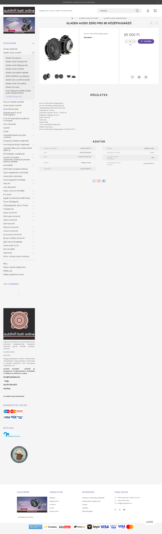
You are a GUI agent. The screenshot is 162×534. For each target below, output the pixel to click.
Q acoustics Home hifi (12, 238)
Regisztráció (54, 504)
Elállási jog (7, 274)
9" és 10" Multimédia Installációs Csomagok (16, 123)
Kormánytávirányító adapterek (16, 148)
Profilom (53, 508)
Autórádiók (8, 168)
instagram (119, 513)
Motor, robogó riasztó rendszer (16, 260)
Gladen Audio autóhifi (12, 56)
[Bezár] (158, 2)
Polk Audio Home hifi (11, 219)
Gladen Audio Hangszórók (16, 65)
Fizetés (84, 508)
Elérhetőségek (87, 514)
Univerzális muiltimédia (12, 179)
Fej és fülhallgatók (10, 205)
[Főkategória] (72, 21)
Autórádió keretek (10, 112)
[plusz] (134, 44)
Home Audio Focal (11, 248)
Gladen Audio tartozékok (16, 87)
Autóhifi (6, 131)
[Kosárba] (146, 44)
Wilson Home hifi (10, 223)
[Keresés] (119, 10)
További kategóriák (14, 100)
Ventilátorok (8, 212)
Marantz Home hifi (10, 230)
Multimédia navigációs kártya (15, 172)
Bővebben (88, 41)
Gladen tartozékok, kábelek (17, 76)
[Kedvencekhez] (132, 80)
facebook (115, 513)
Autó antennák (9, 127)
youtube (124, 513)
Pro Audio (7, 197)
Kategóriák (9, 46)
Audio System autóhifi (12, 108)
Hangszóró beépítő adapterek (16, 144)
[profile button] (148, 10)
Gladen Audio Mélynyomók (17, 68)
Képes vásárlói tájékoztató (14, 270)
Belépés (52, 501)
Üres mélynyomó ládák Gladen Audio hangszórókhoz (18, 95)
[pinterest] (99, 184)
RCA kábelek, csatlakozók (14, 157)
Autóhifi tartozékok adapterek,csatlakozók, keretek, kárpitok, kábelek (16, 163)
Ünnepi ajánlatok (10, 52)
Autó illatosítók (9, 190)
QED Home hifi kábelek (12, 245)
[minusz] (126, 44)
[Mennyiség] (130, 44)
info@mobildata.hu (11, 380)
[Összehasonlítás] (139, 80)
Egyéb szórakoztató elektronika (16, 201)
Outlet (6, 135)
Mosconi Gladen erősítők (13, 105)
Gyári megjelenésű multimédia (15, 176)
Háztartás (7, 256)
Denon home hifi (10, 216)
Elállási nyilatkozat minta (13, 278)
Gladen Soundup (12, 90)
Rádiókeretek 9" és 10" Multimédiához (12, 117)
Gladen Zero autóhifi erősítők (18, 83)
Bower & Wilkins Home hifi (14, 241)
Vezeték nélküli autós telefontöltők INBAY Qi (17, 152)
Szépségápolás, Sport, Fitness (15, 208)
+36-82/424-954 (66, 11)
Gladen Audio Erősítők (15, 72)
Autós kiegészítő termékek (14, 183)
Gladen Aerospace (13, 61)
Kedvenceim (54, 514)
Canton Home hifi (10, 234)
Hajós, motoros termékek (13, 194)
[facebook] (94, 184)
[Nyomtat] (146, 80)
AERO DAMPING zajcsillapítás (17, 79)
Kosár (52, 511)
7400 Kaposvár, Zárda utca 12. (128, 501)
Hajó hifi (6, 187)
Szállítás (85, 511)
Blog (5, 267)
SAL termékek (9, 252)
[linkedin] (104, 184)
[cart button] (155, 10)
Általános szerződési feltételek (93, 501)
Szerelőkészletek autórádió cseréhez (14, 139)
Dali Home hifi (9, 227)
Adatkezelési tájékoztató (91, 504)
